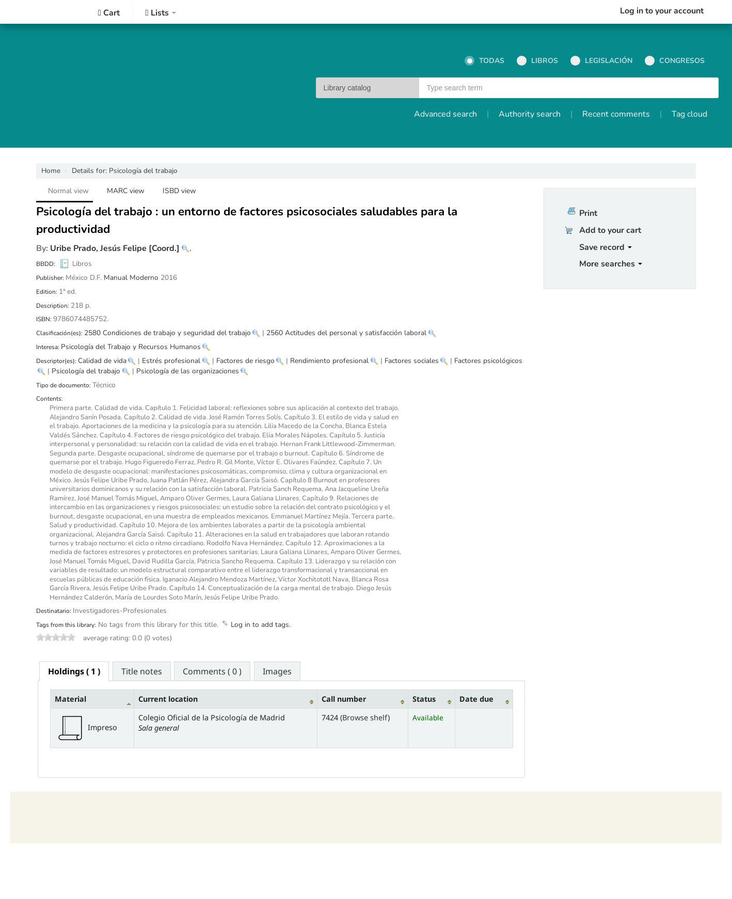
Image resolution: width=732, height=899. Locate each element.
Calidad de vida (102, 361)
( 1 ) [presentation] (74, 671)
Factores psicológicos (488, 361)
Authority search (530, 114)
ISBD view (179, 191)
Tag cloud (689, 114)
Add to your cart (610, 230)
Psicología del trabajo (125, 171)
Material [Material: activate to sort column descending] (70, 699)
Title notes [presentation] (141, 671)
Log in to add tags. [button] (261, 624)
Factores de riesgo (245, 361)
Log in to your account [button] (662, 11)
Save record (605, 247)
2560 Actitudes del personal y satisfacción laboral (346, 333)
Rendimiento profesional (329, 361)
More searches (610, 264)
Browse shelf (365, 717)
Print (588, 213)
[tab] (74, 671)
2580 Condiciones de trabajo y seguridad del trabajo (167, 333)
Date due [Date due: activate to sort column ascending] (476, 699)
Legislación (601, 61)
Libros (537, 61)
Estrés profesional (171, 361)
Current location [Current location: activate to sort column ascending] (168, 699)
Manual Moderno (131, 277)
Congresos (675, 61)
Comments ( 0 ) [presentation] (212, 671)
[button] (109, 13)
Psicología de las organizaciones (187, 371)
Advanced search (445, 114)
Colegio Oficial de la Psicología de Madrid (41, 12)
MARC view (126, 191)
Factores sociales (412, 361)
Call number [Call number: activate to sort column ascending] (344, 699)
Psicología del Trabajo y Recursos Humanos (131, 347)
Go (706, 88)
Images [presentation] (277, 671)
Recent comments (616, 114)
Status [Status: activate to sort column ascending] (424, 699)
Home (50, 171)
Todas (484, 61)
